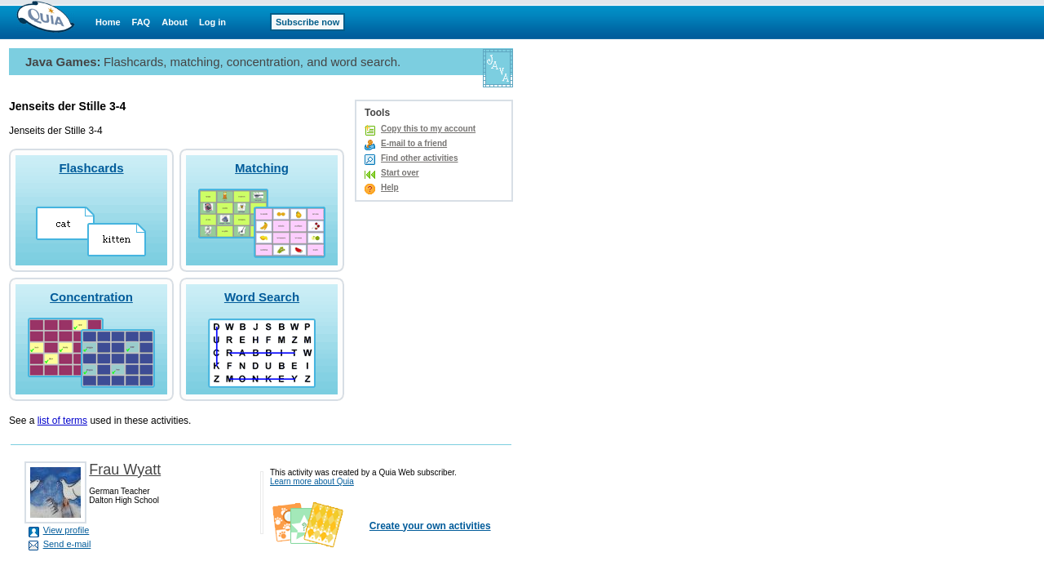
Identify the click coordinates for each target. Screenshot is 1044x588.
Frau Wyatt (125, 469)
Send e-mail (67, 544)
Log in (212, 22)
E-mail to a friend (414, 143)
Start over (400, 172)
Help (390, 187)
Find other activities (419, 158)
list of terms (62, 420)
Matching (262, 168)
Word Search (261, 297)
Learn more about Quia (312, 481)
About (174, 22)
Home (108, 22)
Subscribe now (307, 22)
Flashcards (91, 168)
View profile (66, 530)
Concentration (91, 297)
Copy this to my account (428, 128)
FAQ (141, 22)
